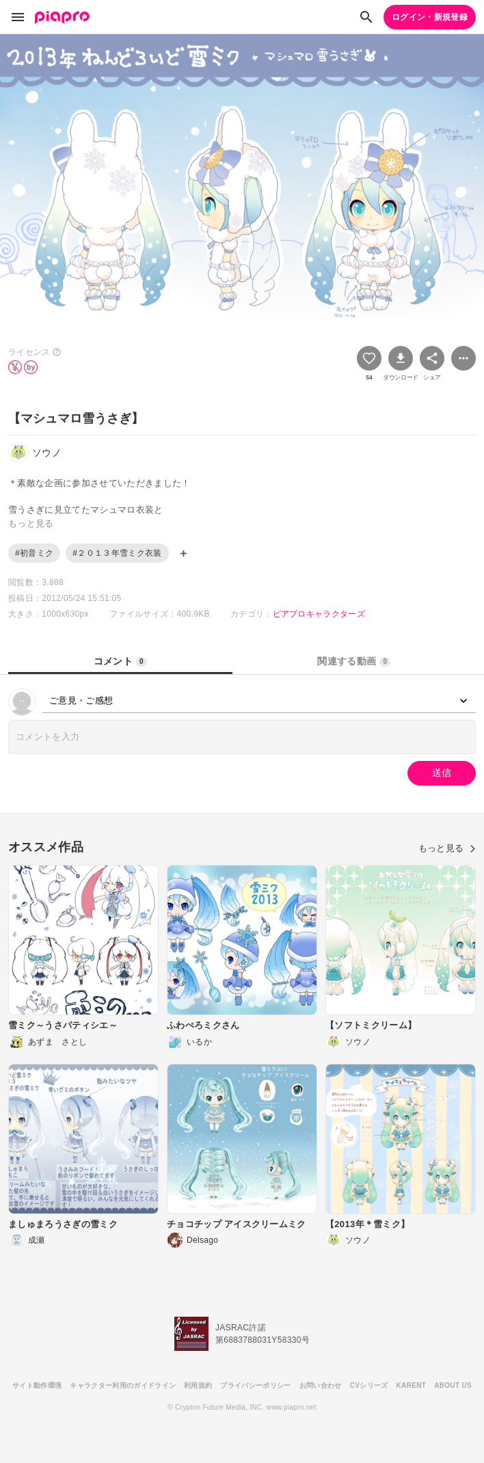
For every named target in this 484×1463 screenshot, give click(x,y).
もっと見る (447, 848)
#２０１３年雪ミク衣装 (116, 553)
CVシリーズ (369, 1385)
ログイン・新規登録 (430, 17)
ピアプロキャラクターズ (319, 614)
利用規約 (198, 1385)
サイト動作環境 (37, 1385)
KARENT (411, 1385)
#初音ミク (34, 553)
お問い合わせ (320, 1385)
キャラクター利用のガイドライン (123, 1385)
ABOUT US (453, 1385)
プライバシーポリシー (255, 1385)
